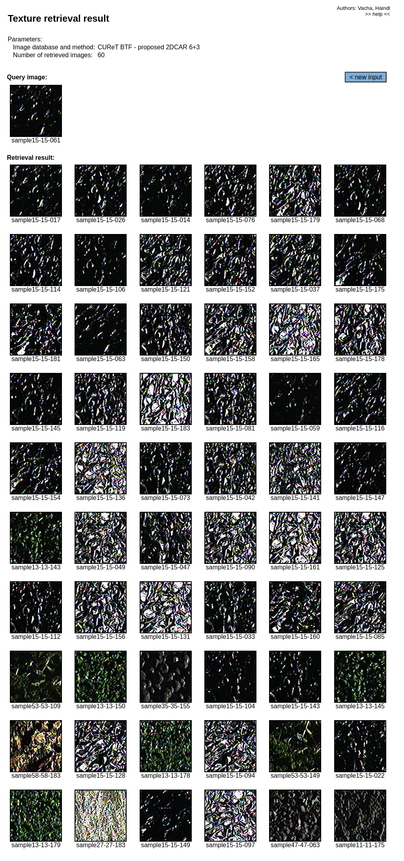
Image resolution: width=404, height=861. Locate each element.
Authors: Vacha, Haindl (363, 8)
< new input (366, 77)
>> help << (377, 14)
